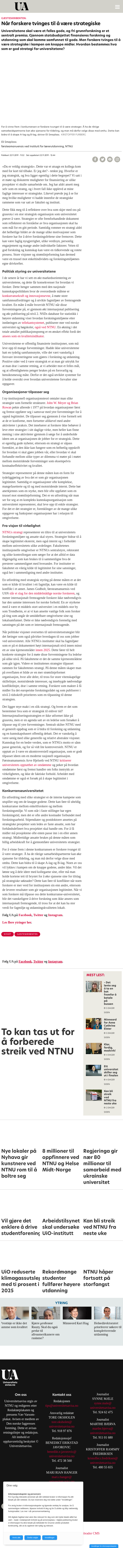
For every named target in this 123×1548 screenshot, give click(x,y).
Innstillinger (50, 1537)
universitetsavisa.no (61, 1426)
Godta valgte (32, 1537)
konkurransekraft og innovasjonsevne (26, 296)
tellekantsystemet (33, 322)
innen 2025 (43, 650)
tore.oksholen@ (62, 1422)
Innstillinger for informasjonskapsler (103, 1546)
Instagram (55, 915)
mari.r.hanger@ (62, 1477)
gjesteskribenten (27, 934)
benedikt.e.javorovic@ (61, 1451)
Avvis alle (16, 1537)
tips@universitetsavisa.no (61, 1405)
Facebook (25, 915)
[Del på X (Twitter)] (102, 159)
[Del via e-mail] (110, 159)
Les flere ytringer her (16, 922)
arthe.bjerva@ (104, 1428)
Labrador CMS (90, 1533)
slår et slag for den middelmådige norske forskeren (41, 593)
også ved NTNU (45, 327)
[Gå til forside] (62, 6)
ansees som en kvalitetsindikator (23, 336)
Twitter (38, 915)
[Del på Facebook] (95, 159)
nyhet (7, 934)
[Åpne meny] (117, 6)
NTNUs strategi (12, 532)
